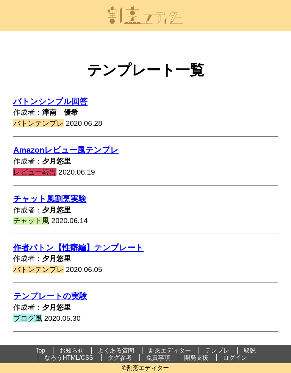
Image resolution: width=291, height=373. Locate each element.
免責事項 (158, 357)
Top (40, 350)
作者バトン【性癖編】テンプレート (78, 247)
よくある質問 (116, 350)
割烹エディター (170, 350)
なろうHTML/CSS (68, 357)
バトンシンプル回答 (50, 101)
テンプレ (217, 350)
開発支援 (196, 357)
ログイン (235, 357)
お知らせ (71, 350)
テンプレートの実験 (50, 296)
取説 (250, 350)
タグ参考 (120, 357)
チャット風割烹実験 (49, 198)
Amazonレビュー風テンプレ (66, 149)
